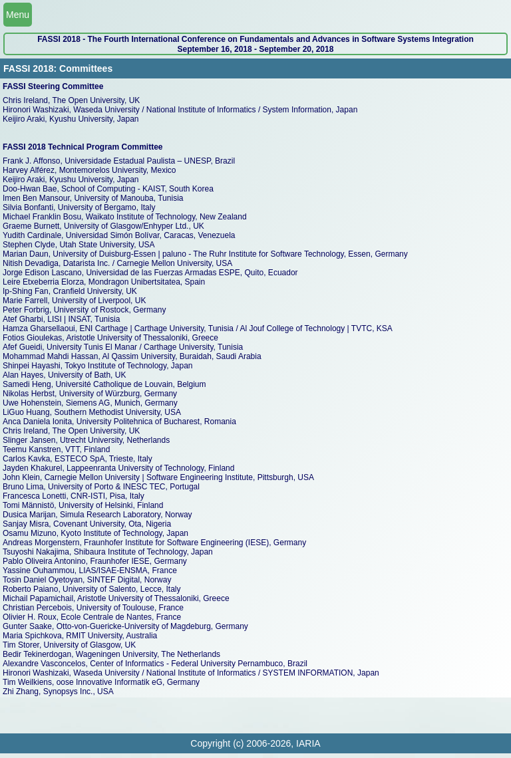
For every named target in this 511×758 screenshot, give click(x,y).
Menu (17, 14)
